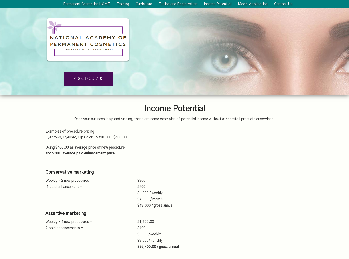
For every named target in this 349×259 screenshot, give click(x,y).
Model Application (253, 4)
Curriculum (144, 4)
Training (123, 4)
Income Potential (217, 4)
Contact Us (283, 4)
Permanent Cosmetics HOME (86, 4)
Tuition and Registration (178, 4)
